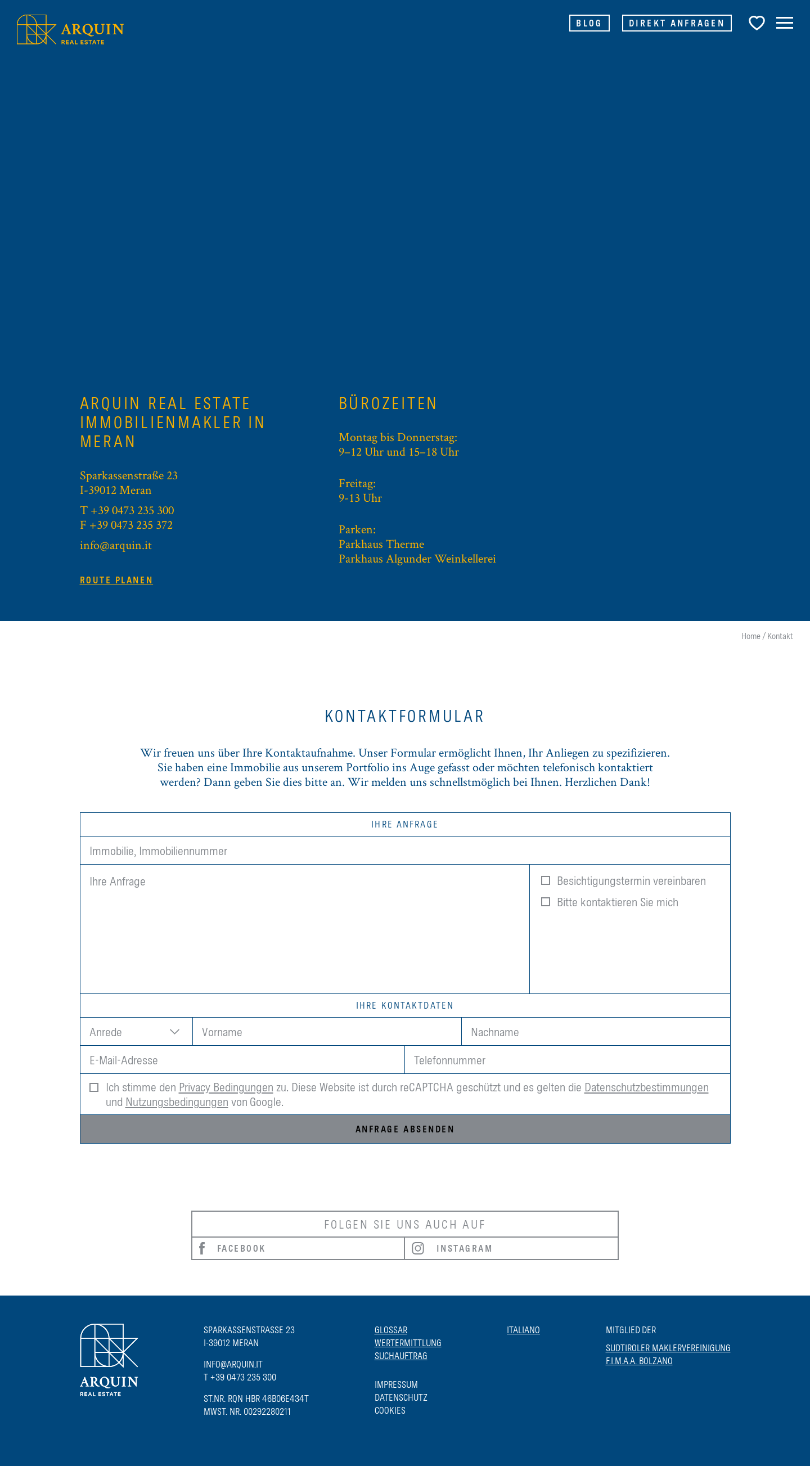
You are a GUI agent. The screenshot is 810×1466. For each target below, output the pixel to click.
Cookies (390, 1410)
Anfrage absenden (405, 1129)
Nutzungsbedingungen (176, 1101)
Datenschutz (401, 1397)
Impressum (396, 1384)
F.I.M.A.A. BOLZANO (639, 1360)
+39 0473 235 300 (132, 510)
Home (750, 636)
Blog (589, 23)
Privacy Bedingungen (226, 1087)
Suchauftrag (401, 1355)
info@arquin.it (116, 544)
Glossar (391, 1329)
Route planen (117, 580)
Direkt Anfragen (677, 23)
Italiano (523, 1329)
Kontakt (780, 636)
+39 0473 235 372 (131, 524)
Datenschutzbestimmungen (646, 1087)
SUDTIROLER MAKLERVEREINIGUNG (668, 1347)
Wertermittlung (408, 1342)
